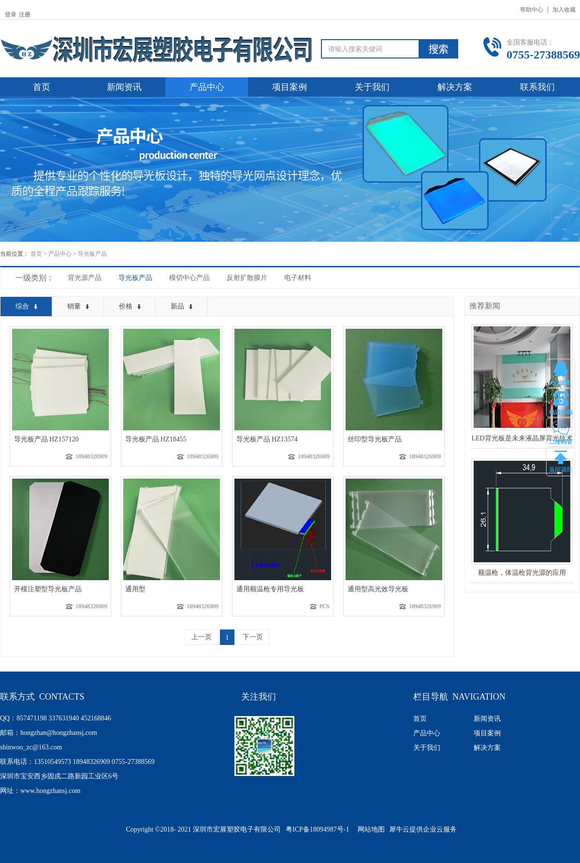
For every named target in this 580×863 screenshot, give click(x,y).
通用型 (135, 589)
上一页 (201, 637)
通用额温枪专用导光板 (270, 589)
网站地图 (369, 829)
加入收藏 (564, 9)
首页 (41, 87)
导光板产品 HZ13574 (267, 439)
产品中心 (60, 253)
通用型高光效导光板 (378, 589)
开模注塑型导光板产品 (48, 589)
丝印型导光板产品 (375, 439)
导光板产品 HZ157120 (46, 439)
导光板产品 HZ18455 (156, 439)
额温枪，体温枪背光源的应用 (522, 572)
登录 (10, 14)
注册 (24, 14)
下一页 (253, 637)
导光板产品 (92, 253)
